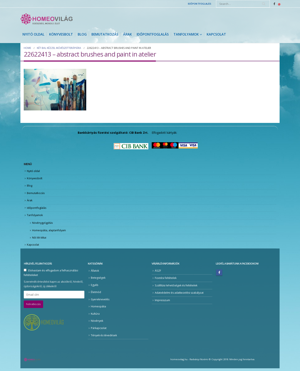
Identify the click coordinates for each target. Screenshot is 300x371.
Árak (127, 34)
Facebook (219, 275)
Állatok (95, 273)
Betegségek (98, 280)
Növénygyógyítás (43, 224)
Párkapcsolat (99, 331)
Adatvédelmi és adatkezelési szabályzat (179, 295)
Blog (82, 34)
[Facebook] (274, 4)
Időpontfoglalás (199, 3)
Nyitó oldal (33, 34)
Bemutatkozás (104, 34)
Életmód (96, 295)
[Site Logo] (46, 19)
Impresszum (162, 302)
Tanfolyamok (186, 34)
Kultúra (95, 316)
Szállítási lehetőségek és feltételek (176, 288)
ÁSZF (158, 273)
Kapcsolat (216, 34)
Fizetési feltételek (166, 280)
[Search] (264, 3)
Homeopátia (98, 309)
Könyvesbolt (61, 34)
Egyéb (94, 287)
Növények (97, 323)
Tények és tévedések (104, 338)
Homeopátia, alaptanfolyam (50, 232)
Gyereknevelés (100, 302)
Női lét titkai (39, 240)
